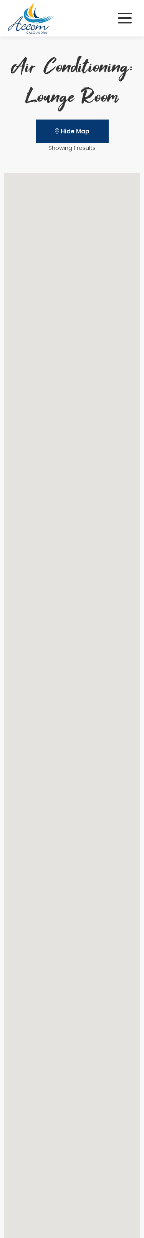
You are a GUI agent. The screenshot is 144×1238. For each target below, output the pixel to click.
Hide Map (72, 131)
